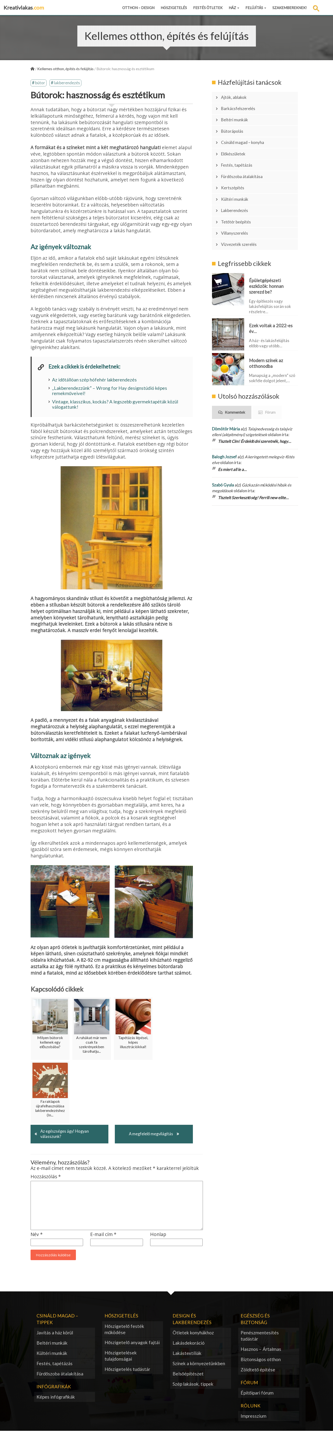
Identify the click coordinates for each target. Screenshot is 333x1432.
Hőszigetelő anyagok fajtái (132, 1343)
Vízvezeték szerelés (241, 227)
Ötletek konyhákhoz (193, 1333)
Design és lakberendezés (192, 1320)
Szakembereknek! (289, 7)
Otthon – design (138, 7)
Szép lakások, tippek (193, 1384)
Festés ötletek (207, 7)
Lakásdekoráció (189, 1344)
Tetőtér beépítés (238, 207)
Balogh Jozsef (224, 438)
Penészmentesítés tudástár (260, 1336)
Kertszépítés (234, 177)
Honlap (158, 1235)
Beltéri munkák (236, 116)
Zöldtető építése (258, 1370)
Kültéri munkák (237, 187)
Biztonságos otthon (261, 1360)
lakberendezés (67, 83)
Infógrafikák (54, 1387)
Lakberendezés (236, 197)
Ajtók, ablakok (236, 96)
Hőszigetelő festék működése (124, 1330)
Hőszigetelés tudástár (127, 1370)
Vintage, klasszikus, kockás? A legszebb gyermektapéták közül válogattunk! (115, 404)
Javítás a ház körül (55, 1333)
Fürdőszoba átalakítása (245, 166)
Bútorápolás (234, 126)
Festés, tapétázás (239, 156)
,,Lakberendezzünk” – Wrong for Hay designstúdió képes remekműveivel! (109, 391)
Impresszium (253, 1417)
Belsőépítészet (188, 1374)
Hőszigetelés (174, 7)
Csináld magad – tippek (57, 1320)
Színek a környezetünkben (199, 1364)
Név (37, 1235)
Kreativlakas (24, 7)
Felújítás (255, 7)
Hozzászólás (46, 1178)
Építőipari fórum (257, 1393)
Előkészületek (235, 146)
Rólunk (250, 1406)
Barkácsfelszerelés (240, 106)
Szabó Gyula (223, 466)
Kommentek (235, 393)
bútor (40, 83)
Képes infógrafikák (56, 1397)
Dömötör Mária (226, 410)
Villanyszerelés (237, 217)
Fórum (270, 393)
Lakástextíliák (187, 1354)
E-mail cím (103, 1235)
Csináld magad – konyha (245, 136)
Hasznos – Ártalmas (261, 1350)
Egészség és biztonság (255, 1320)
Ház (234, 7)
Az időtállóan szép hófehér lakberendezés (94, 380)
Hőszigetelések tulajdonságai (121, 1357)
